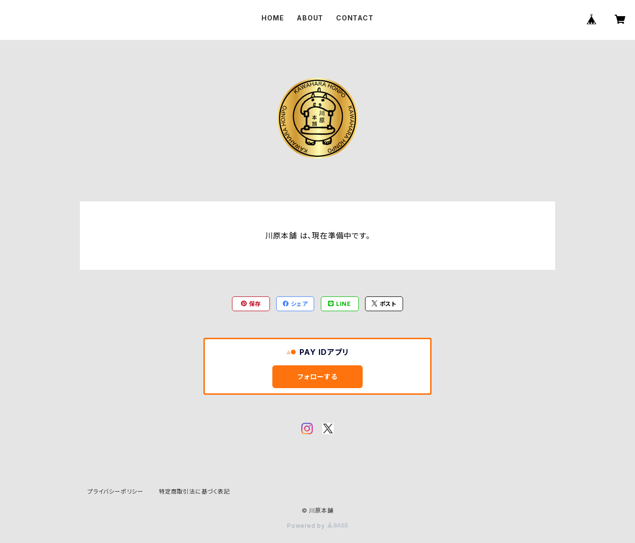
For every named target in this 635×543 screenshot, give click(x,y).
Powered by (317, 525)
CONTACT (355, 18)
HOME (272, 18)
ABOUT (310, 18)
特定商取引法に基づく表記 (194, 491)
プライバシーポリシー (115, 491)
